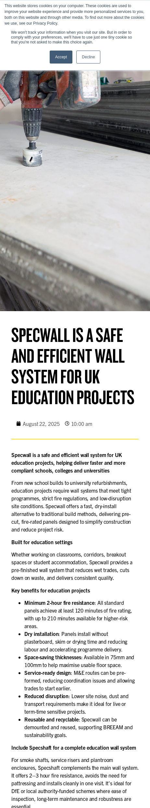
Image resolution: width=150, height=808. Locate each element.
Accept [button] (61, 57)
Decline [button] (88, 57)
